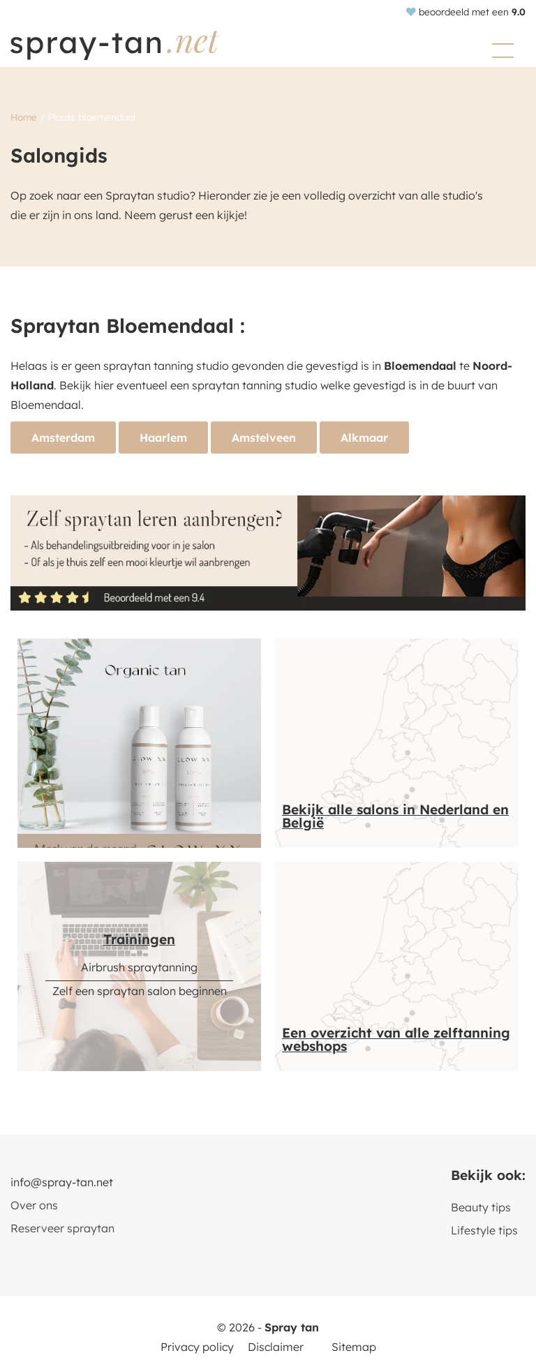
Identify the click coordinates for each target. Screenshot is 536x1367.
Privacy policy (197, 1347)
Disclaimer (276, 1347)
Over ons (34, 1205)
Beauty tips (481, 1207)
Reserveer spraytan (62, 1228)
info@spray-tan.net (61, 1182)
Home (23, 117)
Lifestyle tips (484, 1230)
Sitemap (354, 1347)
